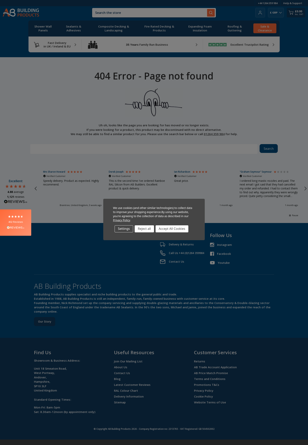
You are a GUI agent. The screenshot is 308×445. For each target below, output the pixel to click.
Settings (124, 229)
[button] (15, 222)
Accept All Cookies (172, 229)
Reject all (144, 229)
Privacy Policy (121, 220)
